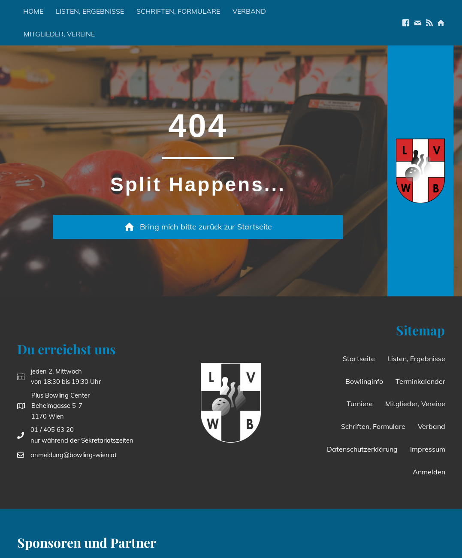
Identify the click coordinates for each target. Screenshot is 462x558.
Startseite (359, 358)
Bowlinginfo (364, 381)
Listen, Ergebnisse (90, 11)
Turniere (360, 403)
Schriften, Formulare (178, 11)
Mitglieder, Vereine (59, 34)
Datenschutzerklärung (362, 449)
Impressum (427, 449)
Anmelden (429, 472)
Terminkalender (420, 381)
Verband (249, 11)
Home (33, 11)
